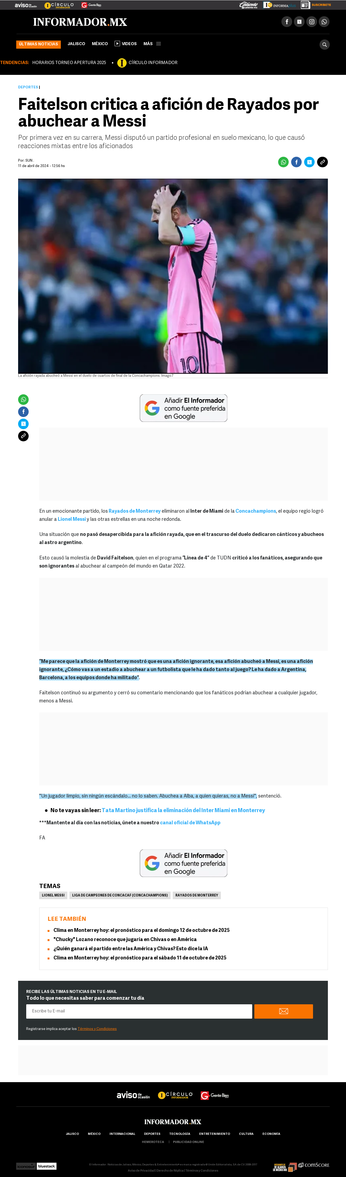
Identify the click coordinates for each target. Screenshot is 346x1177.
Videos (126, 43)
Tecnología (179, 1134)
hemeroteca (153, 1142)
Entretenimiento (214, 1134)
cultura (246, 1134)
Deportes (28, 87)
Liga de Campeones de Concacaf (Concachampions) (120, 895)
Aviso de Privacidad (141, 1170)
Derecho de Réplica (170, 1170)
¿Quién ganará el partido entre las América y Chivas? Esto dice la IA (131, 949)
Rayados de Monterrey (134, 511)
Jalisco (76, 44)
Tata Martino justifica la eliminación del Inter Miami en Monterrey (183, 810)
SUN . (29, 160)
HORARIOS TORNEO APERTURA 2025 (69, 63)
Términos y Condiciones (97, 1029)
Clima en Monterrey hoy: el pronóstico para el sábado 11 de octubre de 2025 (140, 958)
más (152, 44)
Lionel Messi (72, 519)
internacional (122, 1134)
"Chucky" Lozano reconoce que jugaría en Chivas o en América (125, 939)
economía (271, 1134)
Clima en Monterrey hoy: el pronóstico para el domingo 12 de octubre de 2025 (142, 930)
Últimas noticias (38, 44)
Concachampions (255, 511)
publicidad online (188, 1142)
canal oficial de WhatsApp (190, 823)
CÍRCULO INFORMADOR (153, 63)
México (100, 44)
